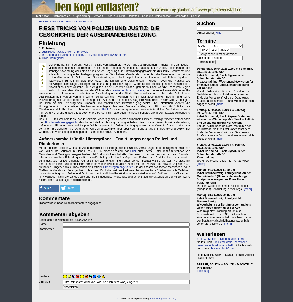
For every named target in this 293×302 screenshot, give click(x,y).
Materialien (181, 16)
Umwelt (98, 16)
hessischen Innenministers (127, 90)
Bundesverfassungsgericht (61, 122)
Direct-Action (41, 16)
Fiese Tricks (66, 21)
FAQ (174, 298)
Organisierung (81, 16)
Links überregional (53, 58)
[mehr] (220, 104)
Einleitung (203, 271)
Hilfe (218, 32)
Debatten (133, 16)
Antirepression (61, 16)
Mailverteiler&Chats (223, 248)
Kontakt (154, 298)
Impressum (164, 298)
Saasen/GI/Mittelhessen (156, 16)
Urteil (105, 109)
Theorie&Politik (115, 16)
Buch (133, 151)
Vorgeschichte (84, 21)
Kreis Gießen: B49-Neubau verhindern (220, 239)
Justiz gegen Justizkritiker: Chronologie (65, 51)
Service (195, 16)
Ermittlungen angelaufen (118, 167)
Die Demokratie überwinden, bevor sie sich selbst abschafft (222, 244)
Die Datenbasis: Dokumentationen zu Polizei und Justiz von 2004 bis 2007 (85, 54)
